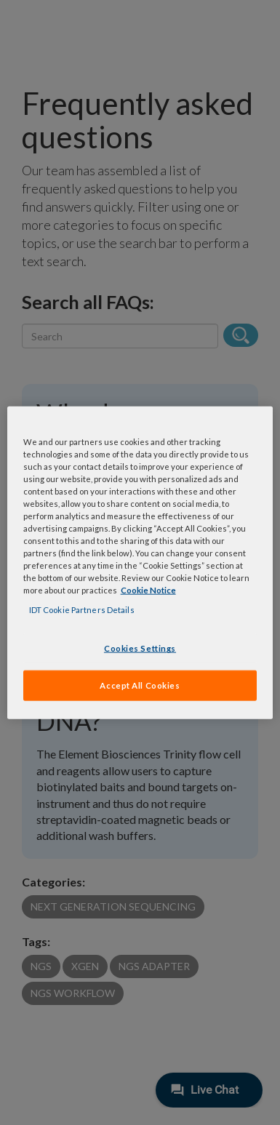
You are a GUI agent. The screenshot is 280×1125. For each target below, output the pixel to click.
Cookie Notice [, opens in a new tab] (148, 590)
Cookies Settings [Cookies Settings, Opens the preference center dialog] (140, 648)
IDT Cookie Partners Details (82, 609)
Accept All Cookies (140, 685)
